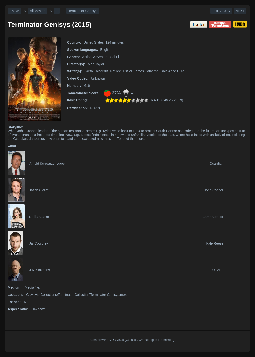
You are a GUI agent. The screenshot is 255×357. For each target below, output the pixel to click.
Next (240, 11)
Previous (221, 11)
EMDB (14, 11)
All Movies (37, 11)
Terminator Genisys (82, 11)
